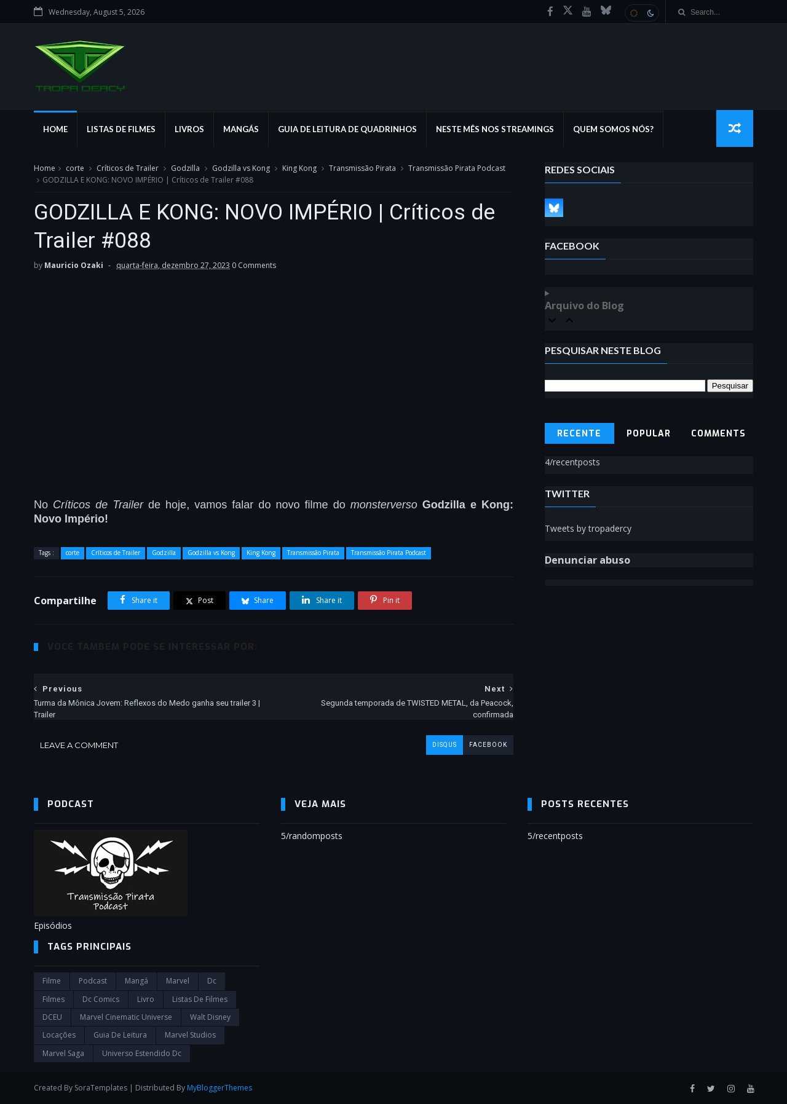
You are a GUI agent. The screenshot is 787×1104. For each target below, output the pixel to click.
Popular (649, 434)
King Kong (299, 168)
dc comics (100, 999)
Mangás (241, 129)
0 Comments (254, 265)
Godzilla (185, 168)
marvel (177, 981)
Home (55, 129)
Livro (145, 999)
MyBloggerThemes (219, 1087)
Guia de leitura (120, 1035)
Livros (189, 129)
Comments (718, 434)
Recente (579, 434)
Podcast (93, 981)
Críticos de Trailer (128, 168)
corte (75, 168)
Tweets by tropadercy (588, 528)
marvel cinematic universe (126, 1017)
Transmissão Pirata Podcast (456, 168)
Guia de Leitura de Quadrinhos (347, 129)
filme (51, 981)
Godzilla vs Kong (241, 168)
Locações (59, 1035)
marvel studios (190, 1035)
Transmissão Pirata (362, 168)
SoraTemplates (100, 1087)
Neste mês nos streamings (495, 129)
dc (211, 981)
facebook (488, 744)
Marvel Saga (63, 1053)
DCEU (52, 1017)
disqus (444, 744)
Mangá (136, 981)
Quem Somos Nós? (613, 129)
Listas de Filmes (121, 129)
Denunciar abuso (587, 560)
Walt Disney (210, 1017)
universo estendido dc (141, 1053)
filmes (53, 999)
